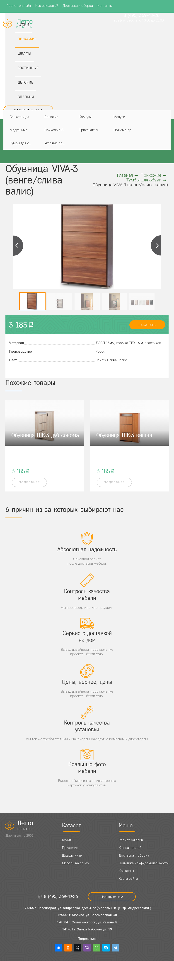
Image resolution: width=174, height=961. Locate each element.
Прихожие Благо (56, 130)
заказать (147, 325)
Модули (119, 117)
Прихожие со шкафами (91, 130)
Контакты (105, 6)
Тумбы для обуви (22, 143)
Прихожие (153, 175)
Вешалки (51, 117)
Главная (127, 175)
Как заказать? (46, 6)
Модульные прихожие (22, 130)
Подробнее (29, 482)
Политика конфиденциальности (144, 863)
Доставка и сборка (78, 6)
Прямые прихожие (126, 130)
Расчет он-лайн (19, 6)
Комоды (85, 117)
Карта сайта (128, 879)
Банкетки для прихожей (22, 117)
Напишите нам (28, 110)
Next (156, 245)
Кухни (66, 840)
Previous (18, 245)
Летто (25, 825)
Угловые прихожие (56, 143)
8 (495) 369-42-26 (141, 15)
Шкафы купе (72, 855)
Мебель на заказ (75, 863)
